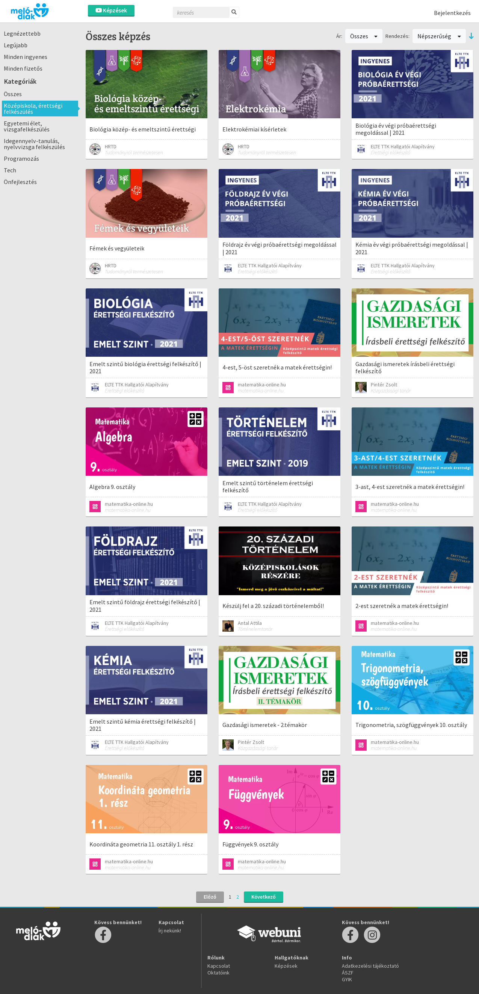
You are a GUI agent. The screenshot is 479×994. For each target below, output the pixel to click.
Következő (263, 896)
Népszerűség (439, 36)
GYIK (347, 979)
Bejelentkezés (452, 13)
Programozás (21, 158)
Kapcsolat (218, 965)
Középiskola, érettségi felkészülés (33, 108)
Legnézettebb (22, 33)
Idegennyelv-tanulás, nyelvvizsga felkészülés (34, 144)
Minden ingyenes (25, 56)
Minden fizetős (23, 68)
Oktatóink (218, 972)
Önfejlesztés (20, 182)
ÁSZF (348, 972)
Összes (13, 94)
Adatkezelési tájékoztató (370, 965)
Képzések (111, 10)
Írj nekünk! (170, 930)
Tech (10, 170)
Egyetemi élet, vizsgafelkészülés (27, 126)
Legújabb (15, 45)
